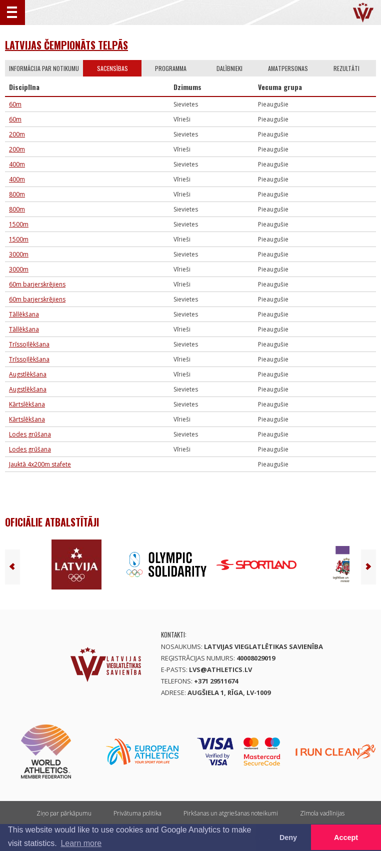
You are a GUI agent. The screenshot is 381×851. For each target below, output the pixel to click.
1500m (18, 224)
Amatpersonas (288, 68)
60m (15, 104)
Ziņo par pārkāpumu (64, 813)
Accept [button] (346, 838)
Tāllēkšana (24, 314)
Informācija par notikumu (44, 68)
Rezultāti (347, 68)
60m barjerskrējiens (37, 284)
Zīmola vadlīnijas (322, 813)
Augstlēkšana (27, 374)
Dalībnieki (229, 68)
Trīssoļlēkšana (29, 344)
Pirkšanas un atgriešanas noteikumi (231, 813)
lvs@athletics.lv (220, 669)
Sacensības (112, 68)
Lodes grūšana (30, 434)
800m (17, 194)
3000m (18, 254)
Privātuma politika (138, 813)
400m (17, 164)
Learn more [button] (81, 843)
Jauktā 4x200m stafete (40, 464)
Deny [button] (288, 838)
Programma (170, 68)
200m (17, 134)
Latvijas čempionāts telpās (66, 45)
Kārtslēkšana (27, 404)
